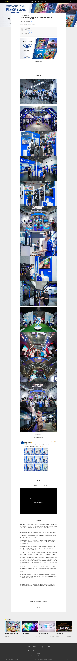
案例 (22, 15)
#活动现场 (21, 24)
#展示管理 (29, 24)
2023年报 (34, 650)
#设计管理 (33, 24)
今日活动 (28, 647)
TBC (31, 21)
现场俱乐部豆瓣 (38, 655)
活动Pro (44, 655)
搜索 (49, 646)
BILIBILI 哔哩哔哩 (26, 15)
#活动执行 (25, 24)
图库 (29, 650)
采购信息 (34, 647)
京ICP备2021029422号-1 (49, 659)
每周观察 (34, 646)
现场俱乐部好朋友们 (42, 647)
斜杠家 (32, 655)
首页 (20, 15)
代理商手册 (43, 646)
